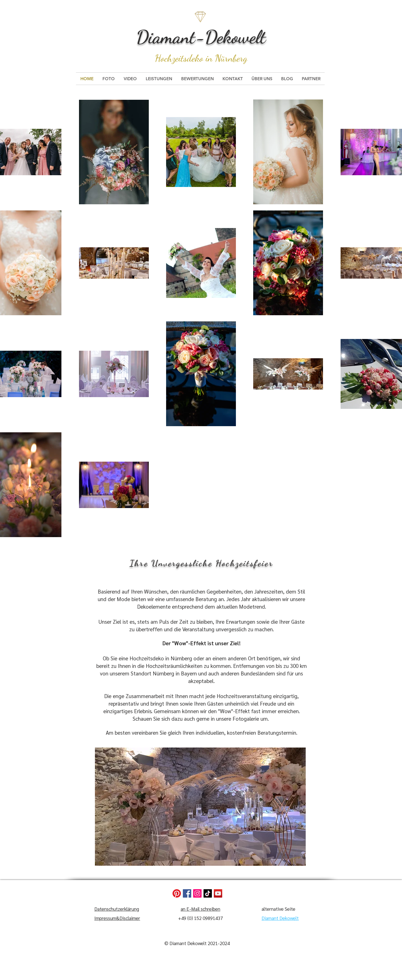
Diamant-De (179, 37)
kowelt (244, 37)
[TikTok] (208, 893)
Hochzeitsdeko (180, 58)
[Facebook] (187, 893)
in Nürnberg (226, 58)
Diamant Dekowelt (280, 918)
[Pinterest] (177, 893)
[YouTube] (218, 893)
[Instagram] (197, 893)
